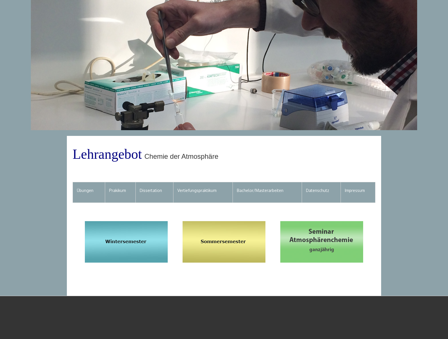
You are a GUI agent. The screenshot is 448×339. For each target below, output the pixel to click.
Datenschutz (317, 190)
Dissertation (151, 190)
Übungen (85, 190)
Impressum (355, 190)
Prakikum (117, 190)
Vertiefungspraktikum (197, 190)
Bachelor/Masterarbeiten (260, 190)
